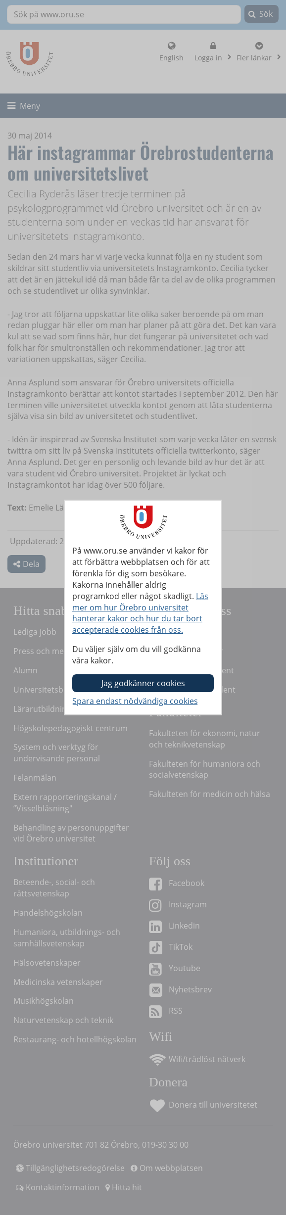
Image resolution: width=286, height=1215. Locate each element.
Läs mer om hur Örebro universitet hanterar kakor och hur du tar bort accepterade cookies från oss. (140, 613)
